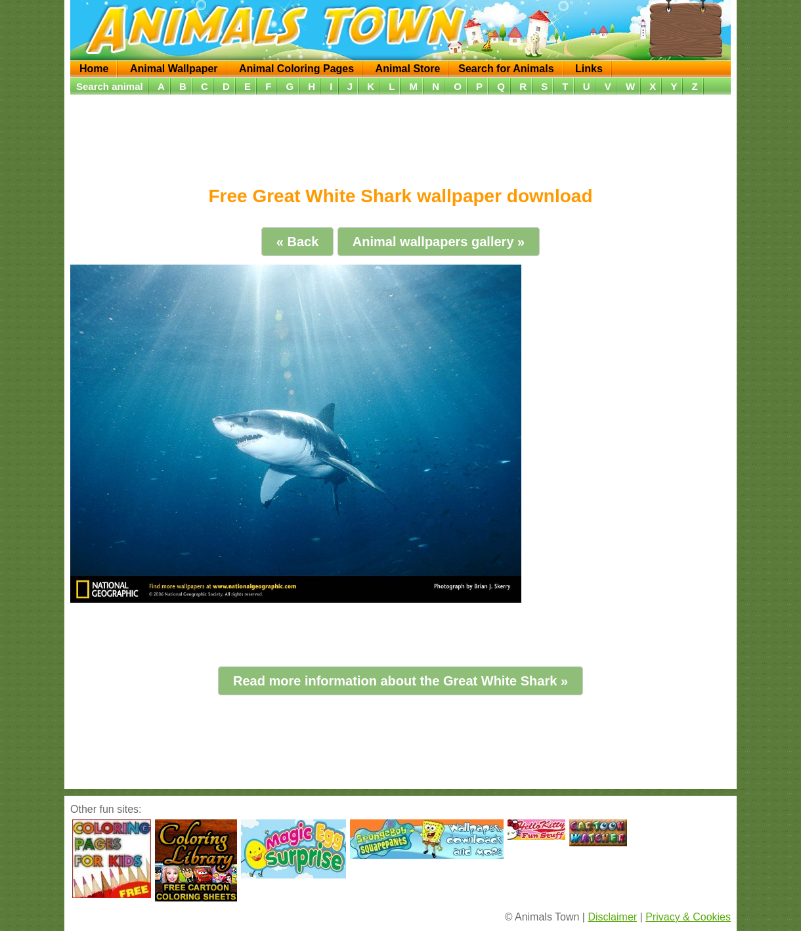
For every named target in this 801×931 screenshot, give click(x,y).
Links (589, 68)
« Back (297, 241)
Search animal (109, 86)
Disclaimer (612, 916)
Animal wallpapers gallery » (439, 241)
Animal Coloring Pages (296, 68)
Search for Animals (505, 68)
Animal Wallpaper (174, 68)
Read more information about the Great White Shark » (400, 681)
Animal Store (408, 68)
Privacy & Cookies (688, 916)
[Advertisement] (400, 135)
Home (93, 68)
